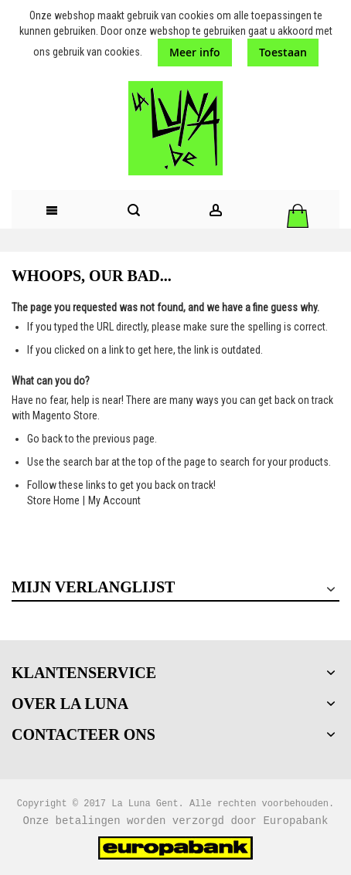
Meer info (194, 52)
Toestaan (283, 52)
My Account (114, 500)
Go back (45, 438)
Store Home (53, 500)
